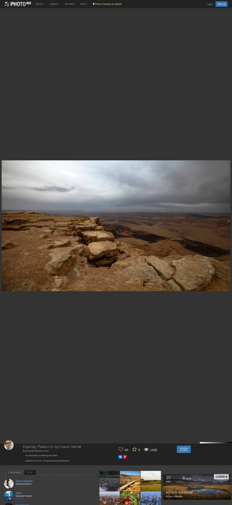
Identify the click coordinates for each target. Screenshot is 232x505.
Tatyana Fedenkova (24, 481)
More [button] (84, 4)
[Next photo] (229, 220)
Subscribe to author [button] (183, 449)
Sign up (221, 4)
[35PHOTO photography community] (17, 4)
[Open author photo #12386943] (109, 501)
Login (210, 4)
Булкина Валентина (35, 451)
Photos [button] (40, 4)
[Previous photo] (3, 220)
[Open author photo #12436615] (130, 481)
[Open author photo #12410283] (151, 481)
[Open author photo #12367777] (130, 501)
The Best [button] (70, 4)
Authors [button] (55, 4)
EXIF (30, 472)
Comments (14, 472)
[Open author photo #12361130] (151, 501)
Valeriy (18, 493)
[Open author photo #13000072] (109, 481)
